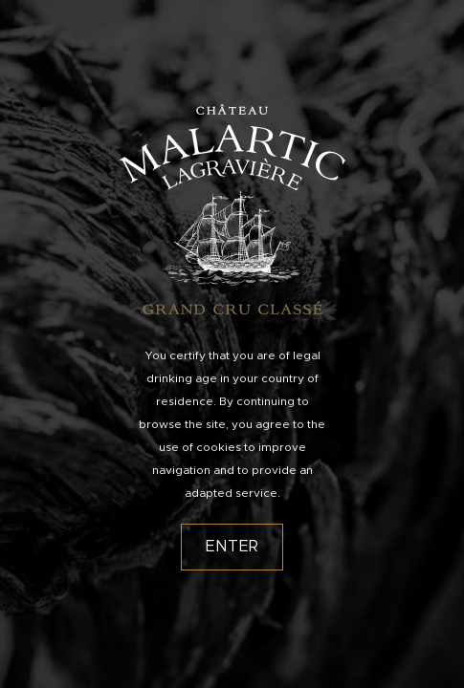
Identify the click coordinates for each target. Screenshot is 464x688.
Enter (232, 546)
